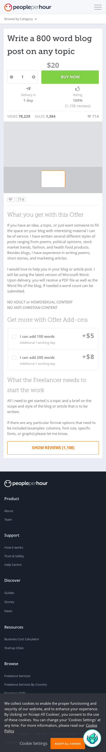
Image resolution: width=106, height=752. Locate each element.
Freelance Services (17, 676)
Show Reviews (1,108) (53, 447)
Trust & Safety (14, 556)
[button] (97, 7)
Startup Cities (14, 648)
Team (8, 519)
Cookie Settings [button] (34, 743)
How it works (13, 547)
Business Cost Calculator (21, 639)
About (8, 511)
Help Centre (12, 564)
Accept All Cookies (68, 743)
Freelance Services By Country (25, 684)
